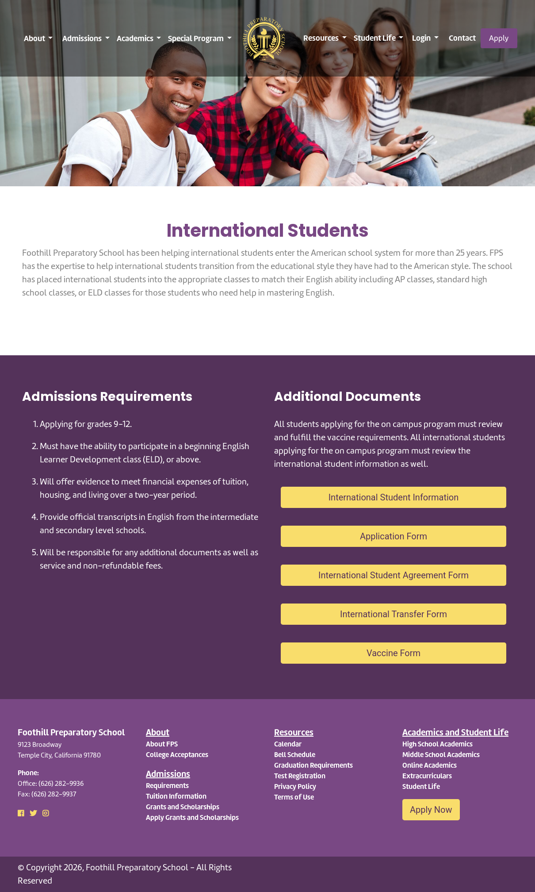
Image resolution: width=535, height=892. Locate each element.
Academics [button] (136, 38)
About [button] (35, 38)
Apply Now (431, 809)
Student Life (421, 786)
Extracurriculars (427, 775)
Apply (498, 38)
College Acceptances (177, 754)
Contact (462, 38)
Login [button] (422, 38)
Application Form (393, 536)
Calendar (288, 744)
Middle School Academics (441, 754)
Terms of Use (294, 797)
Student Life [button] (375, 38)
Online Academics (429, 765)
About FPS (162, 744)
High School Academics (437, 744)
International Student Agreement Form (393, 575)
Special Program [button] (196, 38)
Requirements (167, 785)
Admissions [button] (82, 38)
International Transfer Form (393, 614)
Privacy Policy (295, 786)
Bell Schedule (294, 754)
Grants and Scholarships (182, 806)
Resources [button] (321, 38)
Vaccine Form (393, 653)
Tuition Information (176, 796)
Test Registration (299, 775)
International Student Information (394, 497)
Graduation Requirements (313, 765)
